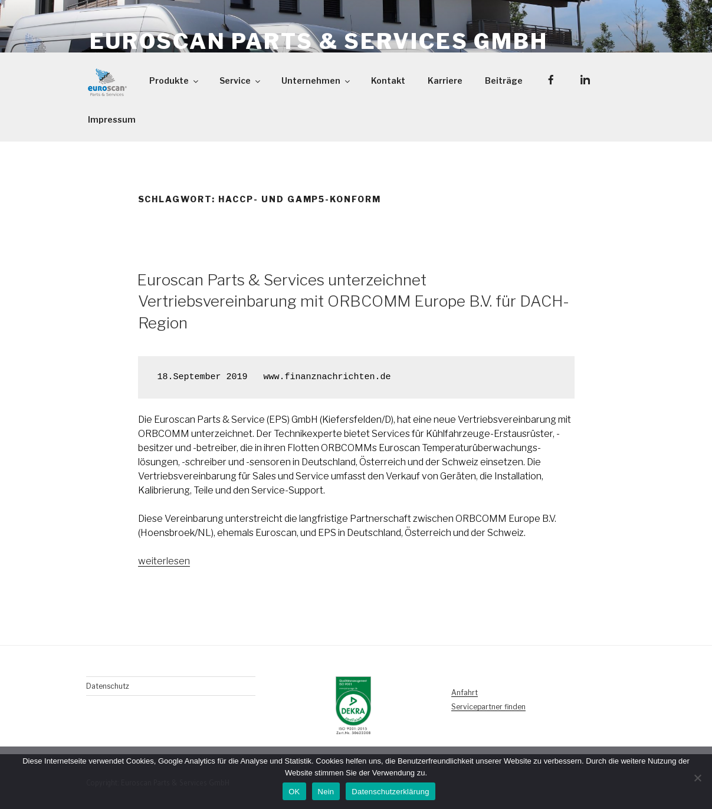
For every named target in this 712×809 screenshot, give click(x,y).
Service (240, 80)
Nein (326, 791)
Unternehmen (316, 80)
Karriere (445, 80)
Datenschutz (107, 686)
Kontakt (388, 80)
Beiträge (504, 80)
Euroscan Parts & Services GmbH (319, 41)
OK (294, 791)
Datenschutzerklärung (390, 791)
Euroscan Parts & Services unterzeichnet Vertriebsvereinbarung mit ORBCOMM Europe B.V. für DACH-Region (353, 301)
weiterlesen (164, 561)
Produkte (174, 80)
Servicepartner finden (488, 706)
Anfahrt (464, 692)
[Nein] (697, 778)
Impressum (112, 119)
